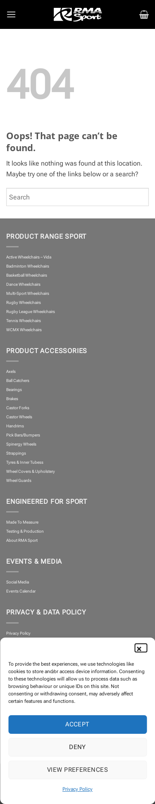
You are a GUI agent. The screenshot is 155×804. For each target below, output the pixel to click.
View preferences (77, 769)
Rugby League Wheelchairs (30, 311)
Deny (77, 747)
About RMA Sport (22, 540)
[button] (142, 648)
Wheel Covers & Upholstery (30, 471)
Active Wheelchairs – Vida (28, 257)
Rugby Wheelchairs (23, 302)
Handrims (15, 426)
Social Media (17, 582)
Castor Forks (17, 408)
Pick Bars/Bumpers (23, 435)
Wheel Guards (18, 480)
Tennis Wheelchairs (23, 320)
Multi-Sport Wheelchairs (27, 293)
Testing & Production (25, 531)
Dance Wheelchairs (23, 284)
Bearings (14, 389)
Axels (11, 371)
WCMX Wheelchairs (24, 329)
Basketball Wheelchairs (26, 275)
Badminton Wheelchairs (27, 266)
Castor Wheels (19, 417)
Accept (77, 724)
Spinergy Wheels (21, 444)
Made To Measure (22, 522)
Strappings (16, 453)
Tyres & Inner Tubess (24, 462)
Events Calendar (21, 591)
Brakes (12, 398)
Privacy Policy (77, 789)
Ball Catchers (17, 380)
